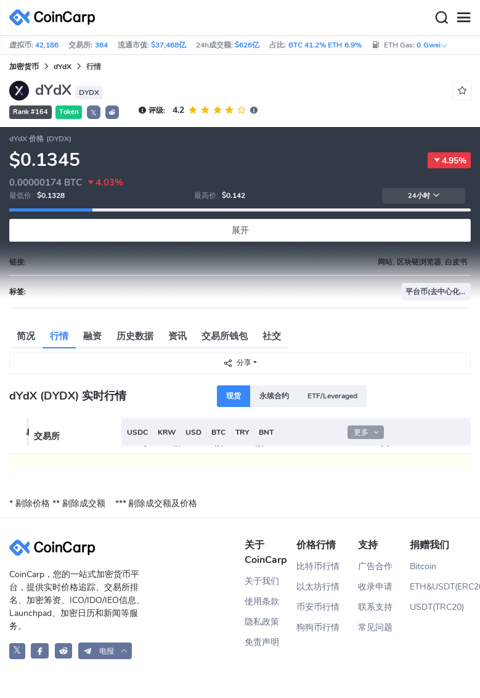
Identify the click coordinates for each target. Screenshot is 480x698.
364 (101, 45)
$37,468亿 (168, 45)
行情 (59, 336)
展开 (240, 230)
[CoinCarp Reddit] (64, 651)
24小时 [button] (424, 195)
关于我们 (262, 581)
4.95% (449, 160)
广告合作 (375, 566)
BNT (266, 432)
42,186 (47, 45)
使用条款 (262, 601)
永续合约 (274, 396)
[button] (112, 112)
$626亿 (247, 45)
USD (193, 432)
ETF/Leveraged (332, 396)
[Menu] (463, 18)
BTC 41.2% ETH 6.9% (325, 45)
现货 (233, 396)
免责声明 (262, 642)
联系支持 (375, 607)
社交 (271, 336)
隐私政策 (262, 622)
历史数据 (134, 336)
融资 (92, 336)
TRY (242, 432)
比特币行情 (318, 566)
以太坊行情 (318, 587)
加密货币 (24, 67)
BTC (218, 432)
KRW (167, 432)
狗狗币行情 (318, 627)
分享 (237, 363)
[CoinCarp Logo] (55, 17)
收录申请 (375, 587)
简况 (26, 336)
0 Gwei (432, 45)
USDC (137, 432)
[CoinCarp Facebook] (40, 651)
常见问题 (375, 627)
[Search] (441, 18)
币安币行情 (318, 607)
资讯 (177, 336)
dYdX (62, 67)
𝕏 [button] (94, 113)
